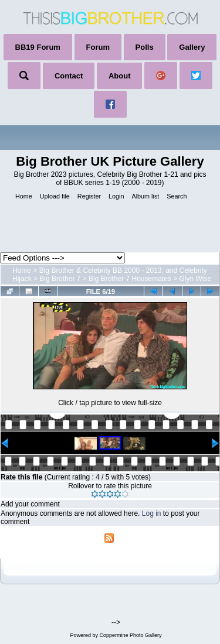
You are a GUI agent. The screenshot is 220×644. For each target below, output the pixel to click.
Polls (145, 47)
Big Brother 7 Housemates (130, 279)
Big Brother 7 (59, 279)
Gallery (192, 47)
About (120, 75)
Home (21, 270)
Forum (98, 47)
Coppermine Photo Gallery (130, 635)
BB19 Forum (37, 47)
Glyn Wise (196, 279)
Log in (151, 513)
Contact (69, 75)
